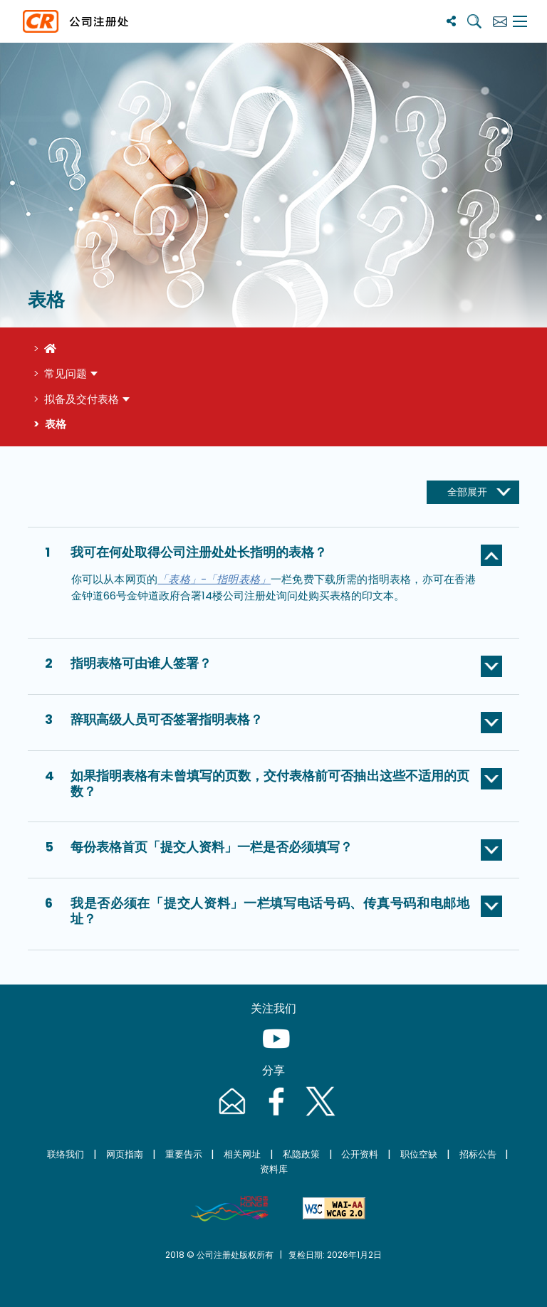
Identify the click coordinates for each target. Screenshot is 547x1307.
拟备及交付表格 (81, 399)
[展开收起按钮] (473, 493)
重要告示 (183, 1154)
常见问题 (65, 373)
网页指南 (124, 1154)
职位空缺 (418, 1154)
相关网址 (242, 1154)
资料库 (274, 1169)
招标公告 (477, 1154)
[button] (273, 555)
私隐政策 (301, 1154)
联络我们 (65, 1154)
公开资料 (359, 1154)
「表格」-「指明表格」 (214, 579)
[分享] (451, 21)
